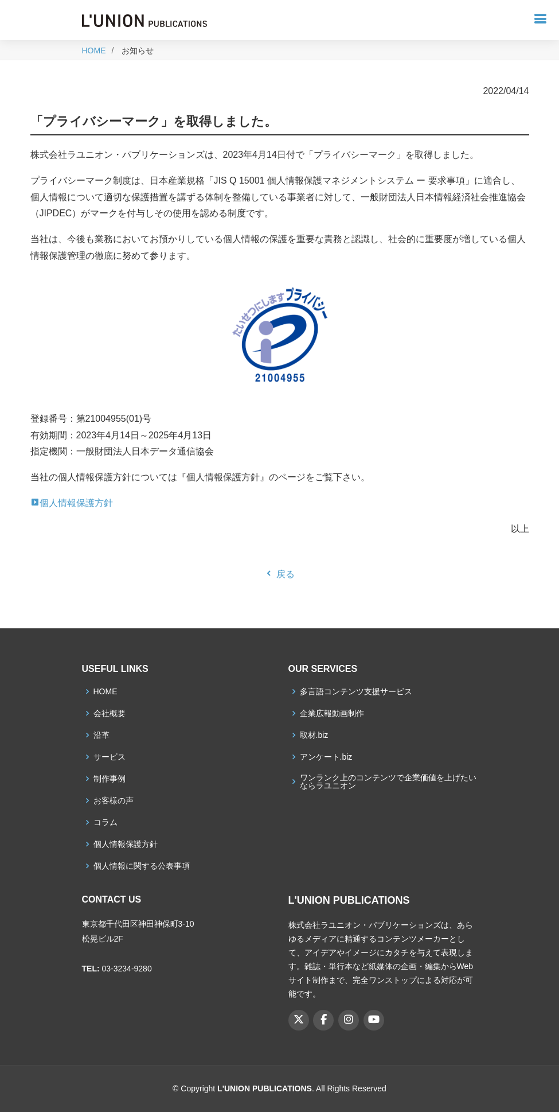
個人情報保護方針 (71, 503)
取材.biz (314, 735)
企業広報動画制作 (332, 713)
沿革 (101, 735)
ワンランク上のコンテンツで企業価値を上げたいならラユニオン (388, 781)
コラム (105, 822)
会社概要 (109, 713)
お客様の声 (113, 800)
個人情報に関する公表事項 (141, 866)
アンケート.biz (326, 757)
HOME (94, 50)
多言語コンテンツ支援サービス (356, 691)
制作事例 (109, 779)
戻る (279, 574)
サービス (109, 757)
